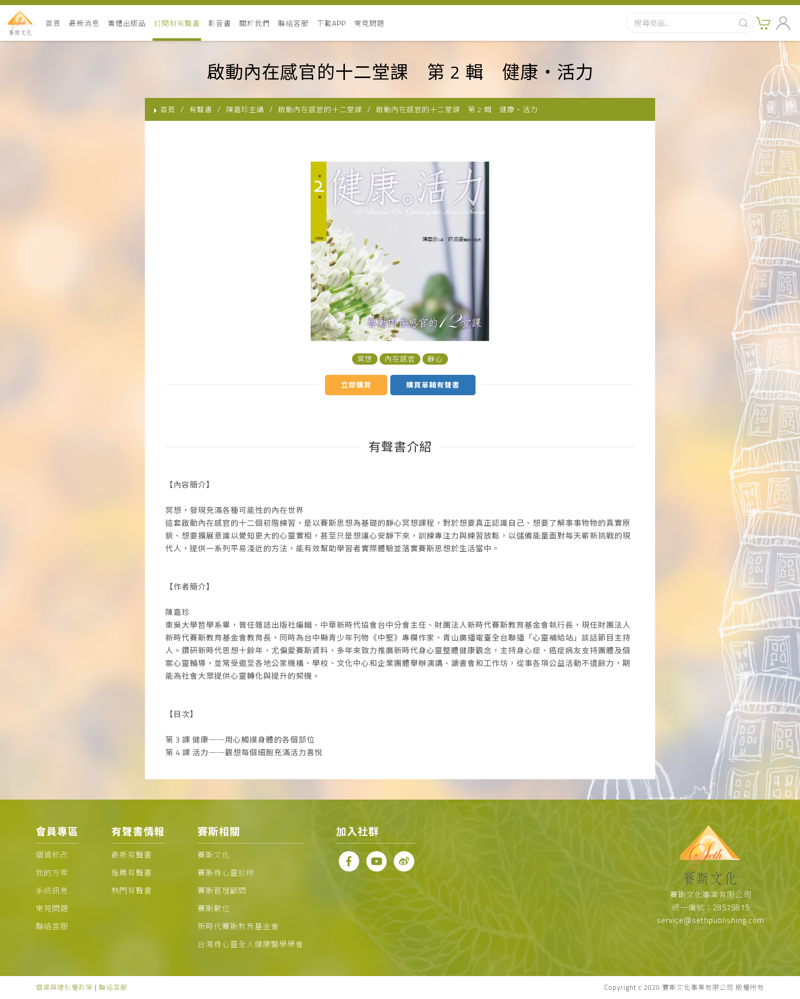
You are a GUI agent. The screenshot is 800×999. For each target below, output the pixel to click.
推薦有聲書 (131, 873)
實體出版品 (127, 23)
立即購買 (356, 384)
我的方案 (52, 873)
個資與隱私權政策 (64, 987)
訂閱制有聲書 (177, 23)
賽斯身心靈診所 (226, 873)
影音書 (219, 23)
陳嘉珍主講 (245, 109)
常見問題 (369, 23)
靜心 (435, 358)
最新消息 (84, 23)
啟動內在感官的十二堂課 (320, 109)
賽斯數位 (213, 908)
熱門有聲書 (131, 890)
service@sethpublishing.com (710, 920)
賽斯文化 (213, 855)
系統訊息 (52, 890)
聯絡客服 (293, 23)
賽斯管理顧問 (221, 890)
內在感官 (400, 358)
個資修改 (52, 855)
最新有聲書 (131, 855)
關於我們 (254, 23)
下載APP (331, 23)
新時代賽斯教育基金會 (238, 926)
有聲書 (200, 109)
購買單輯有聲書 (433, 384)
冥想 (364, 358)
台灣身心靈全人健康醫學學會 (250, 944)
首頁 (53, 23)
